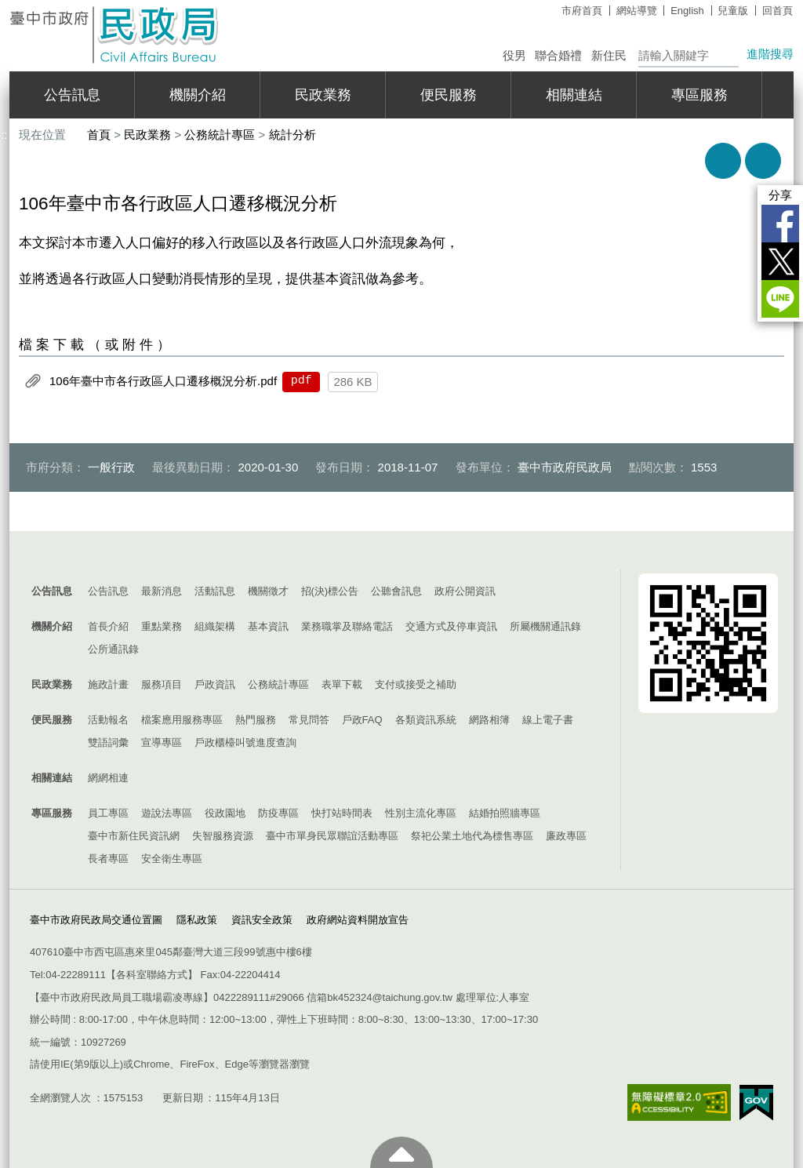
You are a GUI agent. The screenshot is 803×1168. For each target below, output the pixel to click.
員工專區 (108, 813)
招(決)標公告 (330, 591)
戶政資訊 (214, 684)
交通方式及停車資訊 (451, 626)
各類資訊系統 (425, 720)
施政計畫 (108, 684)
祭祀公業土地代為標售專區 (472, 836)
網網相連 (108, 778)
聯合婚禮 (558, 55)
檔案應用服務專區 (182, 720)
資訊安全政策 (261, 920)
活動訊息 (214, 591)
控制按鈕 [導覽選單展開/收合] (401, 554)
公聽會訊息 (396, 591)
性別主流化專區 (420, 813)
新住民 (609, 55)
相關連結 (574, 95)
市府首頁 (581, 10)
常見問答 (309, 720)
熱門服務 (255, 720)
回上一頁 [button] (763, 161)
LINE (780, 299)
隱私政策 (196, 920)
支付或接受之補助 (415, 684)
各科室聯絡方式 (151, 975)
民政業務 (323, 95)
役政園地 (225, 813)
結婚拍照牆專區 (504, 813)
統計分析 (292, 134)
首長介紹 (108, 626)
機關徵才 (268, 591)
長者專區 (108, 858)
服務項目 (161, 684)
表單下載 (342, 684)
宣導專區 (161, 742)
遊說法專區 (166, 813)
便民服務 (448, 95)
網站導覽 (636, 10)
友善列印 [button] (723, 161)
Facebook (780, 223)
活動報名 (108, 720)
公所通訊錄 (113, 649)
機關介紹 (197, 95)
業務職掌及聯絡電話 (347, 626)
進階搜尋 (770, 53)
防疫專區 (278, 813)
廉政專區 (566, 836)
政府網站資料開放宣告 (358, 920)
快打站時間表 (341, 813)
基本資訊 (268, 626)
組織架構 (214, 626)
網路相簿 (489, 720)
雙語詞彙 (108, 742)
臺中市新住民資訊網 (134, 836)
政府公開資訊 (465, 591)
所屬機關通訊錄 (545, 626)
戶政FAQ (362, 720)
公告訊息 (72, 95)
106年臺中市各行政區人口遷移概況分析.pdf (163, 381)
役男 (514, 55)
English (687, 10)
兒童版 (733, 10)
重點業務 (161, 626)
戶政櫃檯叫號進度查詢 (245, 742)
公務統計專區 (219, 134)
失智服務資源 (222, 836)
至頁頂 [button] (401, 1152)
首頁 (99, 134)
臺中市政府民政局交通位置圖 (96, 920)
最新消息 (161, 591)
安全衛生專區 (171, 858)
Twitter (780, 261)
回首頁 (777, 10)
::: (13, 537)
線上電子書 (547, 720)
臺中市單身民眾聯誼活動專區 (332, 836)
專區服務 (699, 95)
